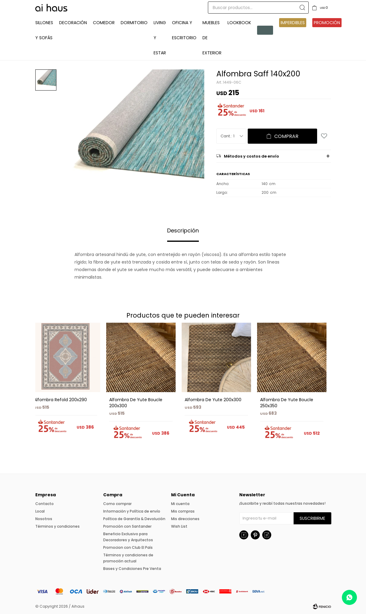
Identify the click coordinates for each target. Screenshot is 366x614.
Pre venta (265, 30)
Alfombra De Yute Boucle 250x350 (286, 403)
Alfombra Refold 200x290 (60, 400)
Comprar (286, 136)
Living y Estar (160, 38)
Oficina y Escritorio (184, 30)
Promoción (327, 23)
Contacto (44, 503)
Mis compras (183, 511)
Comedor (104, 23)
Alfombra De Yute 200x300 (213, 400)
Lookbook (239, 23)
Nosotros (43, 518)
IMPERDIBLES (293, 23)
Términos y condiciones (57, 526)
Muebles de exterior (211, 38)
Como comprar (117, 503)
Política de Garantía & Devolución (134, 518)
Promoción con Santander (127, 526)
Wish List (179, 526)
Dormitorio (134, 23)
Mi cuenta (180, 503)
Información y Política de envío (131, 511)
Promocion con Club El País (128, 547)
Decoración (73, 23)
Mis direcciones (185, 518)
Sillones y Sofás (44, 30)
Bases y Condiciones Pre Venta (132, 568)
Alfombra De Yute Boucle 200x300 (135, 403)
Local (40, 511)
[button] (324, 386)
